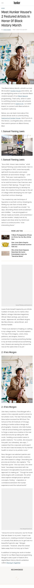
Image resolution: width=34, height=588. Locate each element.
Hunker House (15, 91)
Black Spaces (23, 96)
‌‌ (13, 563)
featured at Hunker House (11, 118)
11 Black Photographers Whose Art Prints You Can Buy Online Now (21, 237)
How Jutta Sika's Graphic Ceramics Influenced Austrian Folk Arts (21, 245)
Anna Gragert (7, 29)
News (3, 8)
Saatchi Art (19, 104)
